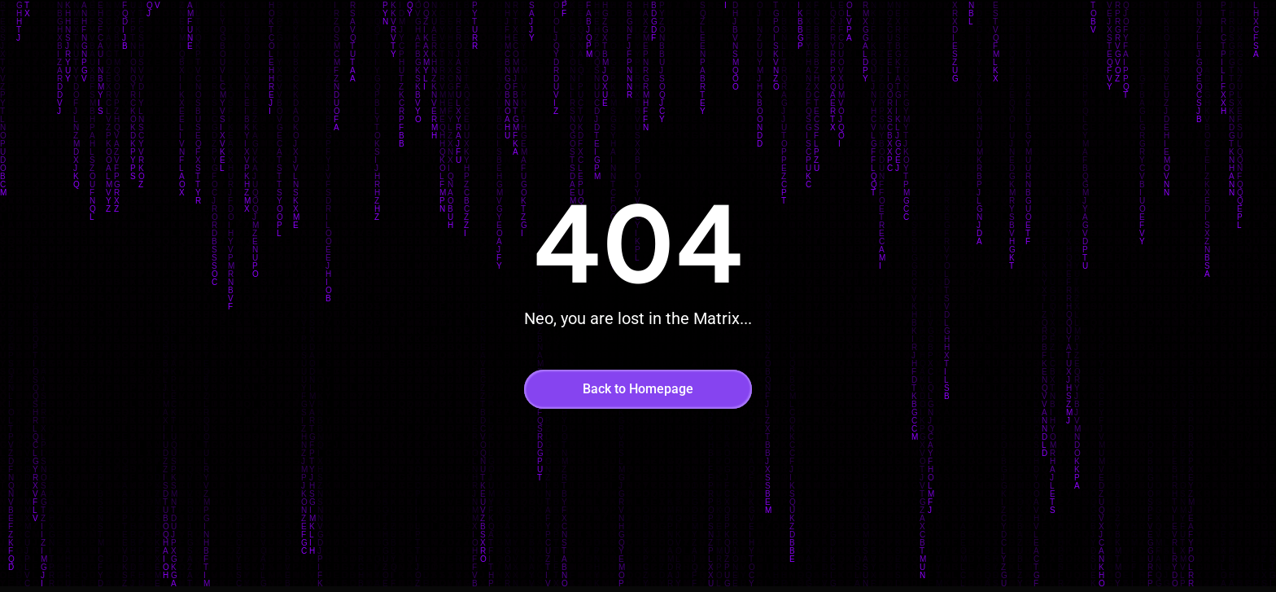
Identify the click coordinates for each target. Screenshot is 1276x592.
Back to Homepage (638, 389)
